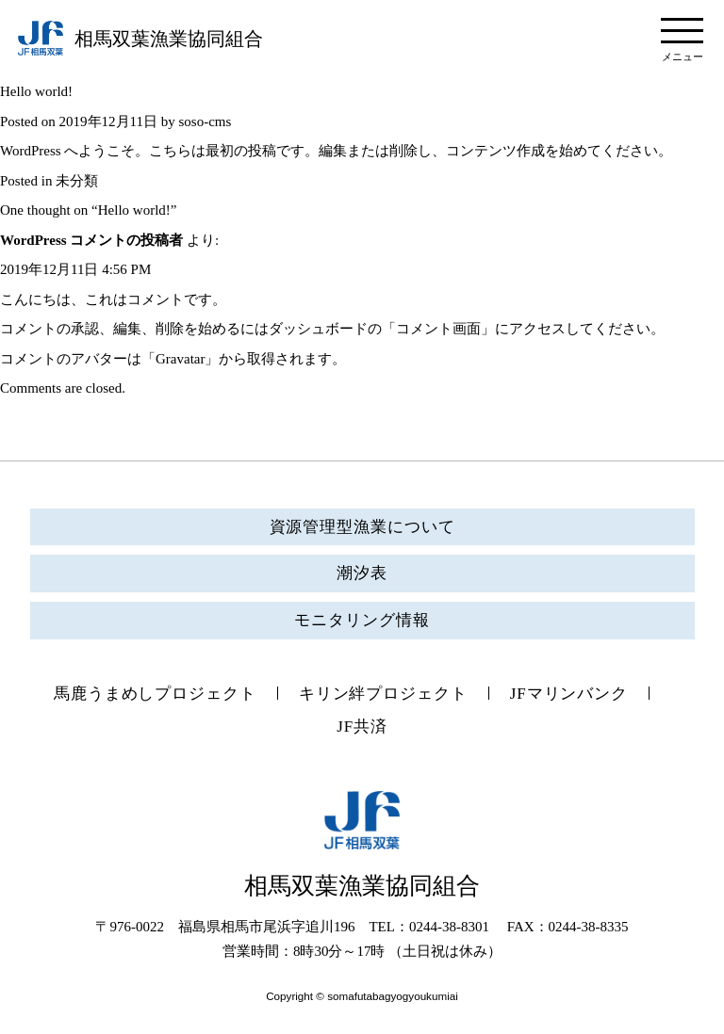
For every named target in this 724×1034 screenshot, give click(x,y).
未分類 (77, 180)
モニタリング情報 (361, 620)
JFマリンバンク (569, 694)
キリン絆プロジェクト (383, 694)
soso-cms (204, 121)
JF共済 (362, 726)
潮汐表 (362, 573)
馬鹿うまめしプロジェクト (155, 694)
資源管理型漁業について (362, 527)
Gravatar (180, 358)
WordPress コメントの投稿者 (91, 240)
